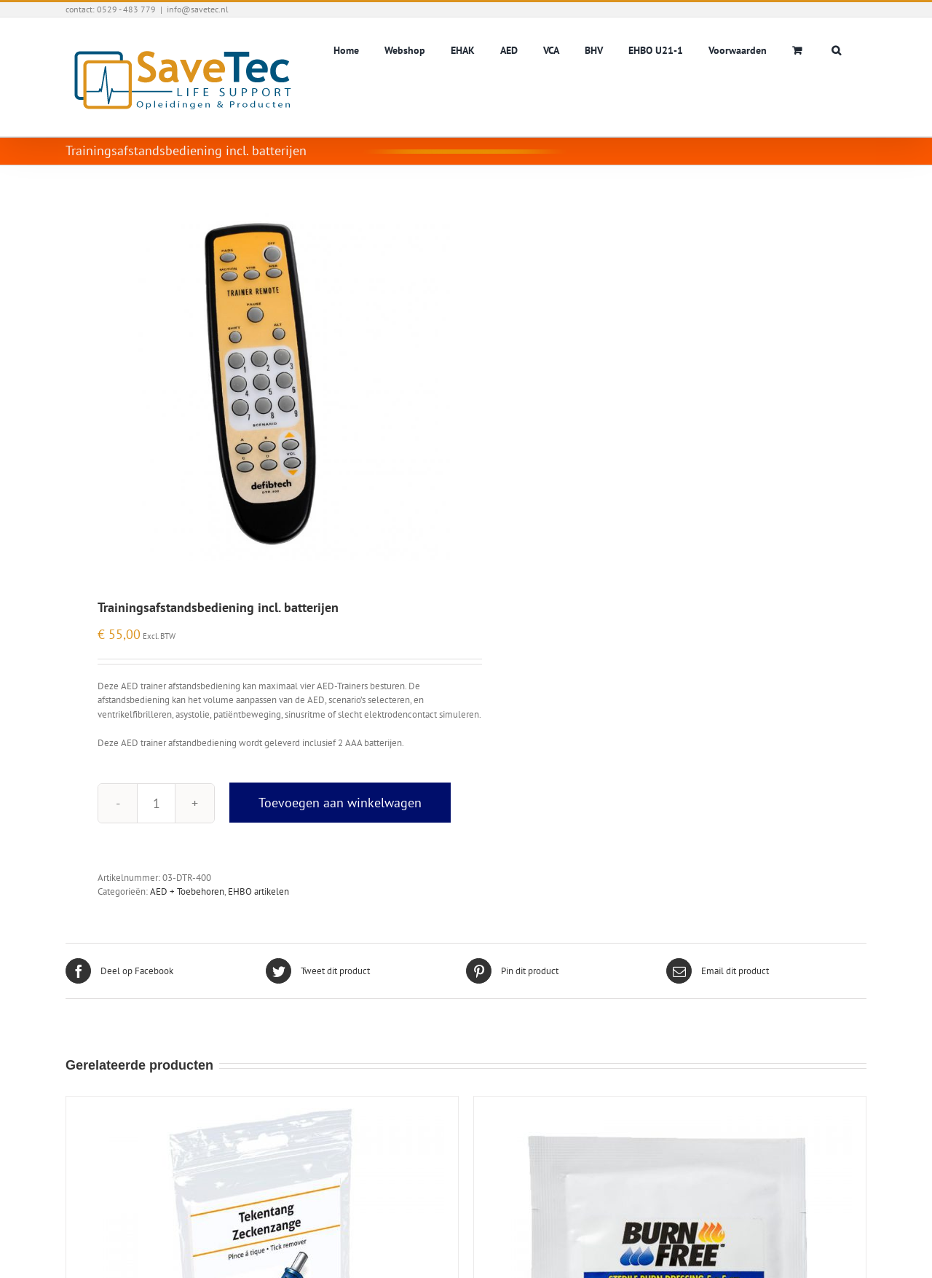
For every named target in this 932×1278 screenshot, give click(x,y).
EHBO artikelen (258, 891)
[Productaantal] (156, 803)
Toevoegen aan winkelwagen (340, 802)
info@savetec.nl (198, 9)
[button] (836, 48)
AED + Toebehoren (187, 891)
